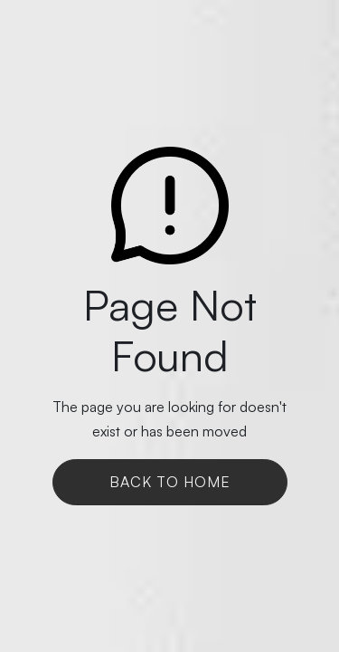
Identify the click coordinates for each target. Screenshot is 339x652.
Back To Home (170, 482)
